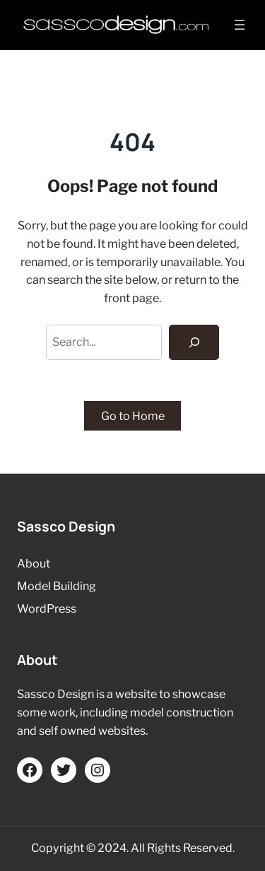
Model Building (56, 586)
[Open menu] (239, 24)
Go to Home (133, 416)
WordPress (46, 608)
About (33, 563)
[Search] (194, 342)
